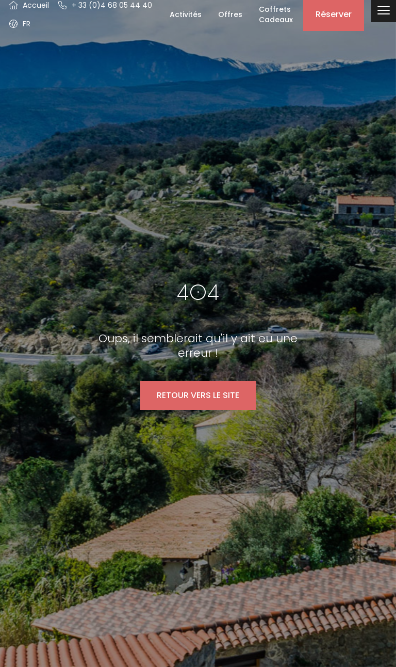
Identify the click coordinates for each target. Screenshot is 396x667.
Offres (230, 14)
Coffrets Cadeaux (276, 14)
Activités (186, 14)
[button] (19, 24)
